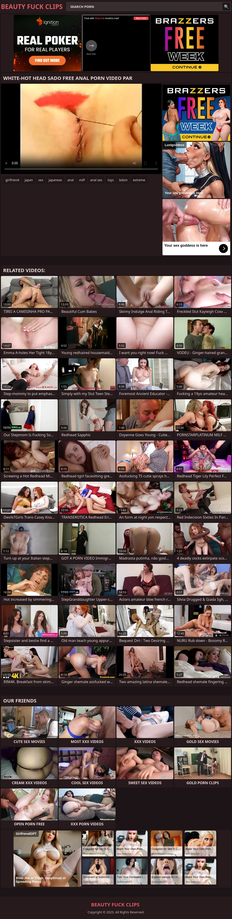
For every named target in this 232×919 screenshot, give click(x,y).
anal (70, 180)
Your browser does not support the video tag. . (81, 129)
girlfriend (12, 180)
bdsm (123, 180)
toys (111, 180)
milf (82, 180)
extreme (139, 180)
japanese (55, 180)
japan (29, 180)
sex (40, 180)
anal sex (96, 180)
